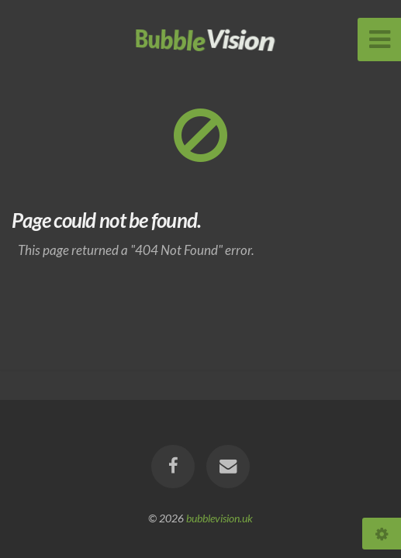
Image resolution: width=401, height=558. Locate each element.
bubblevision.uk (219, 518)
